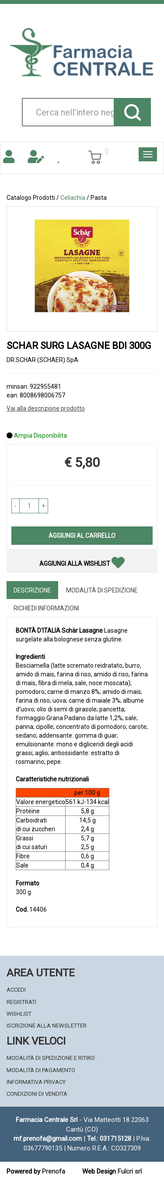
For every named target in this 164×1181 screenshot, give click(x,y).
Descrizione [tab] (32, 590)
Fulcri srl (130, 1171)
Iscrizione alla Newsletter (47, 1025)
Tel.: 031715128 (109, 1139)
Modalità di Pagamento (41, 1070)
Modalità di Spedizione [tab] (102, 590)
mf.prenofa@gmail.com (48, 1139)
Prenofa (53, 1171)
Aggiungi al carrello (82, 535)
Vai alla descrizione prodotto (46, 408)
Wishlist (19, 1013)
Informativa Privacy (36, 1082)
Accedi (16, 989)
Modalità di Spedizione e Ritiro (51, 1058)
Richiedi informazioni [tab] (46, 608)
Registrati (21, 1002)
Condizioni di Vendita (37, 1093)
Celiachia (72, 197)
